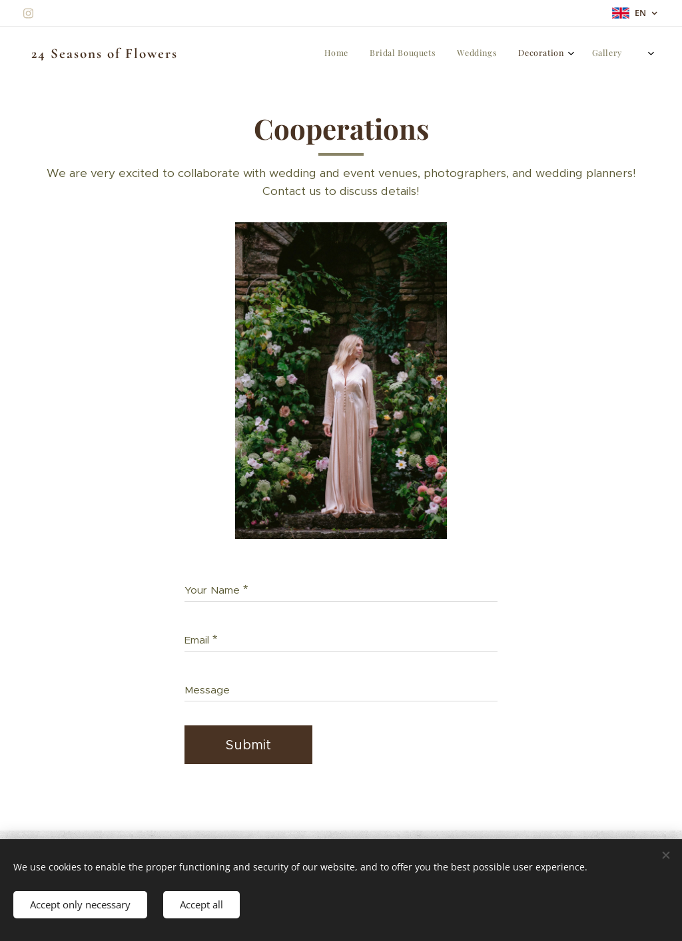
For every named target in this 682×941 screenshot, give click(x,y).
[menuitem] (485, 54)
